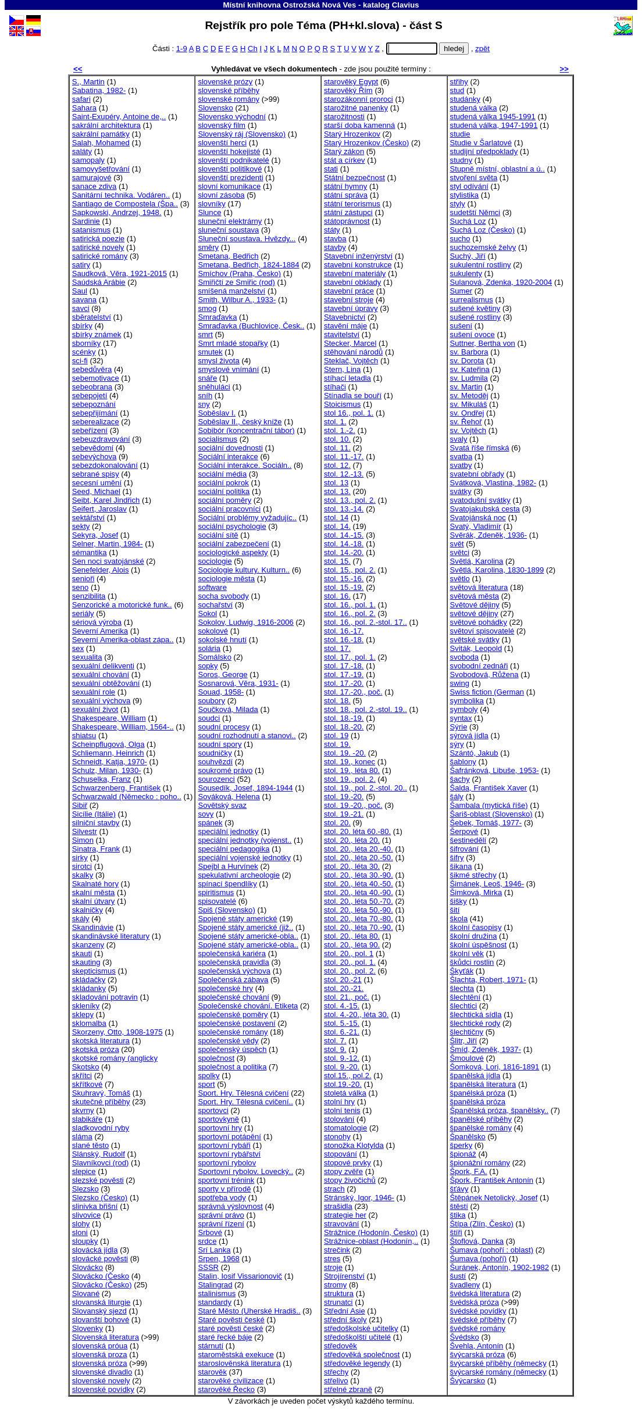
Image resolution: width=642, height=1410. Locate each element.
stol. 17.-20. (344, 683)
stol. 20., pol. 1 (348, 953)
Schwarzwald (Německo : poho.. (126, 796)
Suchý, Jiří (468, 256)
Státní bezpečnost (354, 177)
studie (460, 134)
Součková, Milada (228, 709)
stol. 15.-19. (344, 587)
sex (78, 648)
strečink (337, 1250)
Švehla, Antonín (477, 1345)
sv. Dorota (467, 360)
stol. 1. (335, 421)
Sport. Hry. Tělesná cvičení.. (245, 1101)
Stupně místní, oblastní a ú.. (497, 168)
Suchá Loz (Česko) (482, 230)
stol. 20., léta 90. (352, 944)
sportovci (213, 1110)
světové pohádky (478, 622)
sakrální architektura (106, 125)
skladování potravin (105, 997)
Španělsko (468, 1136)
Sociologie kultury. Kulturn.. (244, 570)
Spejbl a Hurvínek (228, 866)
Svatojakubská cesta (485, 508)
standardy (214, 1302)
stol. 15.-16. (344, 578)
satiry (81, 264)
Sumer (461, 291)
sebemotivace (95, 378)
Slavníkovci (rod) (100, 1162)
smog (207, 308)
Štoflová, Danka (477, 1241)
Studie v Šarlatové (481, 142)
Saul (79, 291)
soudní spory (219, 744)
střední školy (345, 1319)
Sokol (207, 613)
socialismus (217, 439)
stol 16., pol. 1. (348, 413)
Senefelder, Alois (100, 570)
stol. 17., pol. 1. (350, 657)
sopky (207, 665)
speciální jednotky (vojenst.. (244, 840)
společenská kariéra (232, 953)
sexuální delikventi (103, 665)
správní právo (221, 1215)
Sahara (84, 107)
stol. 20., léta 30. (352, 866)
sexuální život (95, 709)
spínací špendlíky (227, 883)
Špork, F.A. (468, 1171)
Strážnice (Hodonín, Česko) (371, 1232)
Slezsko (85, 1188)
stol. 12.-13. (344, 474)
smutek (210, 352)
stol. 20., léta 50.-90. (358, 910)
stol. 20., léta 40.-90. (358, 892)
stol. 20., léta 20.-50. (358, 857)
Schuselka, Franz (101, 779)
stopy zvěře (343, 1171)
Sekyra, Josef (95, 535)
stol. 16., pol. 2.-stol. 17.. (365, 622)
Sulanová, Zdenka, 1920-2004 (501, 282)
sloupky (85, 1241)
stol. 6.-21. (341, 1032)
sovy (205, 814)
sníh (205, 395)
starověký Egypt (351, 81)
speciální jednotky (228, 831)
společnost (216, 1058)
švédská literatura (480, 1293)
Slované (85, 1293)
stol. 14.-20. (344, 552)
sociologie (214, 561)
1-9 (181, 48)
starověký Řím (348, 90)
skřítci (82, 1075)
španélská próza (477, 1093)
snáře (207, 378)
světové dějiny (474, 613)
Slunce (209, 212)
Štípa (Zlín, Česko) (481, 1223)
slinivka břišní (95, 1206)
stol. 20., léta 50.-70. (358, 901)
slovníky (211, 203)
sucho (460, 238)
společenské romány (233, 1032)
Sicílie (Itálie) (94, 814)
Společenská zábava (233, 979)
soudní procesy (223, 726)
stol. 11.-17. (344, 456)
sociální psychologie (232, 526)
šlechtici (463, 1005)
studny (461, 160)
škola (459, 918)
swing (460, 683)
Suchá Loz (468, 221)
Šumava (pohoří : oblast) (492, 1250)
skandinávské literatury (110, 936)
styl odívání (469, 186)
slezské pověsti (98, 1180)
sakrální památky (101, 134)
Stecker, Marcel (350, 343)
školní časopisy (476, 927)
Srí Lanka (214, 1250)
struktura (339, 1293)
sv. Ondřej (467, 413)
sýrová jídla (469, 735)
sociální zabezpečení (233, 543)
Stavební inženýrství (358, 256)
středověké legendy (357, 1363)
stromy (335, 1284)
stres (332, 1258)
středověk (340, 1345)
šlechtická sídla (476, 1014)
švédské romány (477, 1328)
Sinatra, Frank (96, 848)
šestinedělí (468, 840)
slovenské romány (228, 99)
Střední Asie (344, 1311)
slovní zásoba (221, 195)
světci (460, 552)
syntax (461, 718)
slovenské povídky (103, 1389)
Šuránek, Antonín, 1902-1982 (500, 1267)
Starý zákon (344, 151)
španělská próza (477, 1101)
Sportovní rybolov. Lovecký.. (245, 1171)
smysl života (218, 360)
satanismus (91, 230)
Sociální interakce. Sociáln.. (244, 465)
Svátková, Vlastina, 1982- (493, 482)
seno (80, 587)
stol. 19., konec (349, 761)
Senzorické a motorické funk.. (122, 604)
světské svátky (475, 639)
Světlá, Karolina (477, 561)
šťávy (459, 1188)
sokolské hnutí (222, 639)
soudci (209, 718)
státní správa (346, 195)
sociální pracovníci (229, 508)
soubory (211, 700)
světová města (475, 596)
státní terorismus (352, 203)
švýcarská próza (477, 1354)
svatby (461, 465)
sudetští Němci (475, 212)
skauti (82, 953)
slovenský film (221, 125)
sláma (82, 1136)
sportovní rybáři (224, 1145)
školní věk (467, 953)
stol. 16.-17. (344, 631)
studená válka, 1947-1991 (494, 125)
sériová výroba (97, 622)
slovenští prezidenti (230, 177)
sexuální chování (100, 674)
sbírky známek (97, 334)
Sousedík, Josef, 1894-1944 (245, 787)
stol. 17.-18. (344, 665)
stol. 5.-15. (341, 1023)
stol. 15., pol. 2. (350, 570)
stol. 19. (337, 744)
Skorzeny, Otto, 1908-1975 (117, 1032)
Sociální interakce (228, 456)
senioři (83, 578)
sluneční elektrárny (230, 221)
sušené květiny (475, 308)
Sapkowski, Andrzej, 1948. (117, 212)
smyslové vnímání (228, 369)
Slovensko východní (232, 116)
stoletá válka (345, 1093)
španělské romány (481, 1127)
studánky (465, 99)
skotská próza (95, 1049)
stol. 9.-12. (341, 1058)
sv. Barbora (469, 352)
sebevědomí (92, 447)
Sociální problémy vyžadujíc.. (247, 517)
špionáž (463, 1154)
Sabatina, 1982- (99, 90)
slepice (84, 1171)
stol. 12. (337, 465)
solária (209, 648)
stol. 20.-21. (344, 988)
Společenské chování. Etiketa (248, 1005)
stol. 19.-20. (344, 796)
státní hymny (345, 186)
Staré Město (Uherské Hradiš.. (249, 1311)
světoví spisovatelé (482, 631)
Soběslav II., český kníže (239, 421)
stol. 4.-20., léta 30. (356, 1014)
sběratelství (91, 317)
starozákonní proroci (358, 99)
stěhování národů (353, 352)
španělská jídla (475, 1075)
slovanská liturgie (101, 1302)
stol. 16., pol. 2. (350, 613)
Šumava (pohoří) (478, 1258)
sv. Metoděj (469, 395)
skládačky (89, 979)
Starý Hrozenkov (352, 134)
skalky (82, 875)
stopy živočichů (350, 1180)
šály (456, 796)
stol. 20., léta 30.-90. (358, 875)
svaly (459, 439)
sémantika (89, 552)
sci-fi (80, 360)
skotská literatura (101, 1040)
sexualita (87, 657)
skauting (86, 962)
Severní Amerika (100, 631)
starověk (212, 1372)
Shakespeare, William (109, 718)
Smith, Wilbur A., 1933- (237, 299)
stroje (333, 1267)
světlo (460, 578)
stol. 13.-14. (344, 508)
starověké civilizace (230, 1380)
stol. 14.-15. (344, 535)
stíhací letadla (347, 378)
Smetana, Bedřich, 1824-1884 (248, 264)
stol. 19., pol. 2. (350, 779)
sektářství (88, 517)
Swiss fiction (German (487, 692)
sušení (461, 325)
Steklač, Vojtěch (351, 360)
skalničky (87, 910)
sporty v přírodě (224, 1188)
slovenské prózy (225, 81)
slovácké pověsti (100, 1258)
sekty (81, 526)
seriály (83, 613)
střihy (459, 81)
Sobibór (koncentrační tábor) (246, 430)
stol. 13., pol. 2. (350, 500)
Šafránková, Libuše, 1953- (494, 770)
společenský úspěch (232, 1049)
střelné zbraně (348, 1389)
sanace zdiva (94, 186)
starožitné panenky (356, 107)
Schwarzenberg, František (116, 787)
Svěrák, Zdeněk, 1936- (488, 535)
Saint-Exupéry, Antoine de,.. (119, 116)
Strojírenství (344, 1276)
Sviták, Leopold (476, 648)
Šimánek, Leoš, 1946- (487, 883)
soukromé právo (225, 770)
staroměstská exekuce (235, 1354)
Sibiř (79, 805)
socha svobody (223, 596)
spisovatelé (217, 901)
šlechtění (465, 997)
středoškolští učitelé (357, 1337)
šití (455, 910)
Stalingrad (215, 1284)
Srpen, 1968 (218, 1258)
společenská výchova (234, 971)
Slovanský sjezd (99, 1311)
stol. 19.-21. (344, 814)
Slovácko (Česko (100, 1276)
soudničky (214, 753)
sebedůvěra (92, 369)
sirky (80, 857)
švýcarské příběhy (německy (498, 1363)
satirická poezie (98, 238)
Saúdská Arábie (99, 282)
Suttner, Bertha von (482, 343)
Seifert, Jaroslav (99, 508)
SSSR (208, 1267)
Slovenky (87, 1328)
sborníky (86, 343)
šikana (461, 866)
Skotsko (85, 1066)
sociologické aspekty (233, 552)
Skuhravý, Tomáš (101, 1093)
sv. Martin (466, 386)
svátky (461, 491)
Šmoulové (467, 1058)
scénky (84, 352)
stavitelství (341, 334)
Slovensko (215, 107)
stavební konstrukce (358, 264)
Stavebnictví (344, 317)
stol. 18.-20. (344, 726)
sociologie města (226, 578)
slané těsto (90, 1145)
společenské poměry (233, 1014)
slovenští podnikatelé (233, 160)
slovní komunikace (229, 186)
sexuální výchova (101, 700)
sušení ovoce (472, 334)
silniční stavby (96, 822)
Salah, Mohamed (101, 142)
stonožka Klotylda (354, 1145)
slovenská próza (99, 1363)
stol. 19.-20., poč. (353, 805)
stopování (340, 1154)
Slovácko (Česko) (102, 1284)
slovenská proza (99, 1354)
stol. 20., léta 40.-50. (358, 883)
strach (334, 1188)
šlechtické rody (475, 1023)
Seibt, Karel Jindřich (106, 500)
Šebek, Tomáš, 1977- (486, 822)
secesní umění (97, 482)
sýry (457, 744)
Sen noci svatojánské (108, 561)
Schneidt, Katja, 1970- (109, 761)
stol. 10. (337, 439)
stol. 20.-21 (343, 979)
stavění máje (345, 325)
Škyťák (462, 971)
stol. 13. (337, 491)
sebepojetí (90, 395)
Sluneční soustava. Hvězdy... (246, 238)
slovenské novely (101, 1380)
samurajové (92, 177)
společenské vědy (228, 1040)
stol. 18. (337, 700)
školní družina (473, 936)
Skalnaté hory (95, 883)
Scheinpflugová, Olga (108, 744)
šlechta (462, 988)
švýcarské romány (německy (498, 1372)
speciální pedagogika (233, 848)
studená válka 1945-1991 (493, 116)
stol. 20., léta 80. (352, 936)
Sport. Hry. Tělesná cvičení (243, 1093)
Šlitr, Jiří (463, 1040)
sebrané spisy (95, 474)
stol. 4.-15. (341, 1005)
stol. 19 (336, 735)
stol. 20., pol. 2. (350, 971)
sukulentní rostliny (480, 264)
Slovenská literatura (105, 1337)
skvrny (83, 1110)
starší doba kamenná (359, 125)
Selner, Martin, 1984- (107, 543)
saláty (82, 151)
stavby (335, 247)
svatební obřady (477, 474)
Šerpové (464, 831)
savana (84, 299)
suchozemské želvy (483, 247)
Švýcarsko (467, 1380)
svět (457, 543)
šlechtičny (467, 1032)
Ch (253, 48)
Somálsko (214, 657)
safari (81, 99)
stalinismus (217, 1293)
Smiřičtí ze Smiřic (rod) (236, 282)
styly (457, 203)
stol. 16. (337, 596)
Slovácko (87, 1267)
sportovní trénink (226, 1180)
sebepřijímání (95, 413)
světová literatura (479, 587)
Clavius (405, 5)
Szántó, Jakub (474, 753)
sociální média (222, 474)
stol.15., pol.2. (348, 1075)
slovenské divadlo (102, 1372)
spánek (210, 822)
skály (81, 918)
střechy (336, 1372)
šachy (460, 779)
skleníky (85, 1005)
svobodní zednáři (479, 665)
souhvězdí (215, 761)
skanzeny (88, 944)
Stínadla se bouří (352, 395)
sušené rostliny (475, 317)
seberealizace (95, 421)
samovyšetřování (101, 168)
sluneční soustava (228, 230)
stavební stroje (348, 299)
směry (208, 247)
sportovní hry (220, 1127)
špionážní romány (480, 1162)
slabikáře (87, 1119)
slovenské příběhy (228, 90)
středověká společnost (362, 1354)
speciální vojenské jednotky (244, 857)
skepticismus (94, 971)
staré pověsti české (230, 1328)
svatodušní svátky (480, 500)
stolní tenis (342, 1110)
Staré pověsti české (231, 1319)
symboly (464, 709)
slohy (81, 1223)
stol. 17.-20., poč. (353, 692)
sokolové (213, 631)
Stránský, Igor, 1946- (359, 1197)
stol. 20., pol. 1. (350, 962)
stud (457, 90)
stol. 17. (337, 648)
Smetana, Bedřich (228, 256)
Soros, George (222, 674)
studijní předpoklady (484, 151)
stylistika (464, 195)
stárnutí (210, 1345)
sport (206, 1084)
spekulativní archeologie (239, 875)
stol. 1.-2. (339, 430)
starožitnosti (344, 116)
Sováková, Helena (228, 796)
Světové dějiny (475, 604)
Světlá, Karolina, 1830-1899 (497, 570)
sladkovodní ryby (100, 1127)
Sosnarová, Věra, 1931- (238, 683)
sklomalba (89, 1023)
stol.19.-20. (343, 1084)
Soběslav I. (217, 413)
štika (458, 1215)
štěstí (459, 1206)
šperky (461, 1145)
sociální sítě (218, 535)
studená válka (473, 107)
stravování (341, 1223)
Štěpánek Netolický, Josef (494, 1197)
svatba (461, 456)
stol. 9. (335, 1049)
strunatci (338, 1302)
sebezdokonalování (105, 465)
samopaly (88, 160)
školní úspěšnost (478, 944)
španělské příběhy (481, 1119)
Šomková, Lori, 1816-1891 (495, 1066)
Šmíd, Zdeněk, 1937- (485, 1049)
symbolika (467, 700)
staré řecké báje (225, 1337)
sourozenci (216, 779)
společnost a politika (232, 1066)
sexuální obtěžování (106, 683)
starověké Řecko (226, 1389)
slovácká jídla (95, 1250)
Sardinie (86, 221)
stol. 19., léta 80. (352, 770)
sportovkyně (218, 1119)
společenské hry (225, 988)
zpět (482, 48)
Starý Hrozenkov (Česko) (366, 142)
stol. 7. (335, 1040)
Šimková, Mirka (476, 892)
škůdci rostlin (472, 962)
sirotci (82, 866)
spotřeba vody (221, 1197)
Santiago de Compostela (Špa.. (125, 203)
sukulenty (466, 273)
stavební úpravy (351, 308)
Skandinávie (92, 927)
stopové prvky (347, 1162)
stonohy (337, 1136)
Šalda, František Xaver (488, 787)
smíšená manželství (231, 291)
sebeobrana (92, 386)
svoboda (464, 657)
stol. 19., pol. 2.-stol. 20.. (365, 787)
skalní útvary (93, 901)
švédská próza (475, 1302)
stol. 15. (337, 561)
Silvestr (84, 831)
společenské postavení (236, 1023)
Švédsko (464, 1337)
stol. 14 (336, 517)
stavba (335, 238)
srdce (207, 1241)
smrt (205, 334)
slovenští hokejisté (229, 151)
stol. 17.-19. (344, 674)
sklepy (83, 1014)
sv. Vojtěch (468, 430)
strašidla (338, 1206)
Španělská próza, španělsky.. (499, 1110)
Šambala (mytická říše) (489, 805)
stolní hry (339, 1101)
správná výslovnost (230, 1206)
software (212, 587)
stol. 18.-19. (344, 718)
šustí (458, 1276)
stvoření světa (474, 177)
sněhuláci (214, 386)
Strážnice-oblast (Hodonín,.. (371, 1241)
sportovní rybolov (227, 1162)
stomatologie (345, 1127)
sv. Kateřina (470, 369)
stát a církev (344, 160)
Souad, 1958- (221, 692)
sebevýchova (94, 456)
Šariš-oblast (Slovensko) (491, 814)
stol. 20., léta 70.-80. (358, 918)
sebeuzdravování (101, 439)
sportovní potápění (229, 1136)
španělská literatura (483, 1084)
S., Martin (88, 81)
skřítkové (87, 1084)
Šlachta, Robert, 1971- (488, 979)
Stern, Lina (342, 369)
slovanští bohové (100, 1319)
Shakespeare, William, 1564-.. (123, 726)
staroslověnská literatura (239, 1363)
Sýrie (459, 726)
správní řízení (221, 1223)
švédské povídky (478, 1311)
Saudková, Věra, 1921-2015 (119, 273)
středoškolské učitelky (361, 1328)
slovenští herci (222, 142)
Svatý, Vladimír (475, 526)
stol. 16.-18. (344, 639)
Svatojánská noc (478, 517)
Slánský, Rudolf (98, 1154)
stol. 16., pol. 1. (350, 604)
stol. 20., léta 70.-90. (358, 927)
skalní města (93, 892)
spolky (208, 1075)
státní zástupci (348, 212)
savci (81, 308)
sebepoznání (94, 404)
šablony (463, 761)
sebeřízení (90, 430)
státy (332, 230)
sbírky (82, 325)
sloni (80, 1232)
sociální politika (223, 491)
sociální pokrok (223, 482)
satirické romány (99, 256)
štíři (456, 1232)
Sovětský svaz (222, 805)
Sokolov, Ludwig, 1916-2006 (245, 622)
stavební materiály (355, 273)
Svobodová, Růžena (484, 674)
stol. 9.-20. (341, 1066)
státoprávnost (347, 221)
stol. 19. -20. (345, 753)
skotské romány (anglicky (115, 1058)
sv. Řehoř (466, 421)
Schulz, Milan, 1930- (106, 770)
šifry (457, 857)
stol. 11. (337, 447)
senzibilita (89, 596)
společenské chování (233, 997)
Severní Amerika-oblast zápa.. (123, 639)
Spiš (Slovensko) (226, 910)
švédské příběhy (477, 1319)
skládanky (89, 988)
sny (203, 404)
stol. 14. (337, 526)
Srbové (210, 1232)
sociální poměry (224, 500)
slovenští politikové (230, 168)
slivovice (86, 1215)
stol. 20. (337, 822)
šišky (458, 901)
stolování (339, 1119)
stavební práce (349, 291)
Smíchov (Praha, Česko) (239, 273)
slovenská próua (99, 1345)
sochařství (215, 604)
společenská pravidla (233, 962)
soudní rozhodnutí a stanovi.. (246, 735)
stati (331, 168)
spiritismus (216, 892)
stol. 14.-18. (344, 543)
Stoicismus (342, 404)
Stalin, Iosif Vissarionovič (240, 1276)
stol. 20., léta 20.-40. (358, 848)
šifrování (464, 848)
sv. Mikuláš (468, 404)
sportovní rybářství (229, 1154)
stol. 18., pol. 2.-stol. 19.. (365, 709)
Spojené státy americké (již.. (245, 927)
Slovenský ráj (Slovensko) (242, 134)
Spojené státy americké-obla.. (248, 936)
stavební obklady (352, 282)
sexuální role (93, 692)
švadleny (465, 1284)
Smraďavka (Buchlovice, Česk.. (251, 325)
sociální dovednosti (230, 447)
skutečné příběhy (101, 1101)
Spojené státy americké (237, 918)
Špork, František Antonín (492, 1180)
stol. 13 (336, 482)
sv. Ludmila (469, 378)
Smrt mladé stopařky (233, 343)
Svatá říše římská (479, 447)
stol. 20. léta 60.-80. (357, 831)
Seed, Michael (96, 491)
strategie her (345, 1215)
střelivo (336, 1380)
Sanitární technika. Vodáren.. (121, 195)
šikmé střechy (473, 875)
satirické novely (98, 247)
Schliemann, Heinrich (108, 753)
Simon (83, 840)
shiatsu (84, 735)
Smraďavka (217, 317)
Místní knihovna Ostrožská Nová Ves (289, 5)
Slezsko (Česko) (99, 1197)
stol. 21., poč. (346, 997)
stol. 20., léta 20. (352, 840)
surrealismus (471, 299)
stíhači (335, 386)
